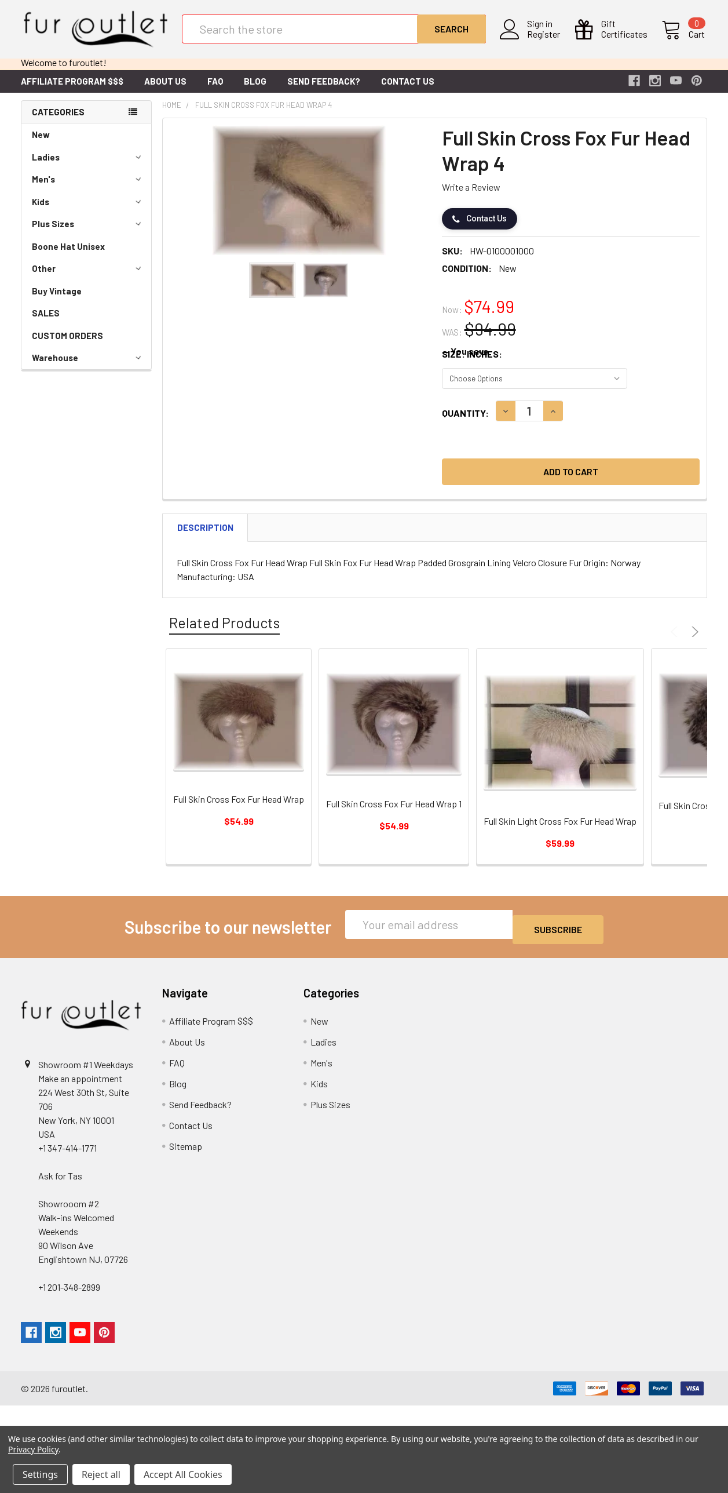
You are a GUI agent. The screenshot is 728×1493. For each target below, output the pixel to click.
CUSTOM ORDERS (67, 345)
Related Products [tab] (224, 631)
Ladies (88, 166)
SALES (46, 322)
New (41, 144)
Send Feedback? (323, 90)
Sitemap (185, 1150)
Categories (58, 121)
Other (88, 277)
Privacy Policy (33, 1449)
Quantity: (465, 422)
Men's (88, 188)
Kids (88, 211)
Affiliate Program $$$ (72, 90)
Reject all (101, 1474)
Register (545, 41)
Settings (40, 1474)
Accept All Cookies (183, 1474)
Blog (255, 90)
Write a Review (471, 196)
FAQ (215, 90)
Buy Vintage (57, 300)
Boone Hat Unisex (68, 255)
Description (205, 536)
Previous (676, 641)
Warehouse (88, 367)
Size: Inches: (472, 363)
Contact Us (407, 90)
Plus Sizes (88, 233)
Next (693, 641)
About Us (165, 90)
